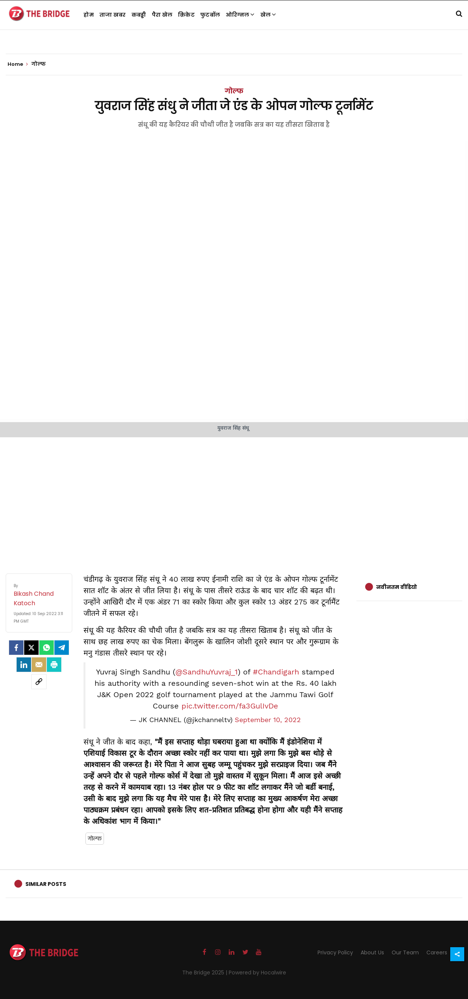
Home (18, 64)
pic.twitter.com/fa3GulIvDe (229, 705)
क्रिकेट (186, 15)
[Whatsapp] (46, 647)
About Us (372, 952)
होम (89, 15)
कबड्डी (139, 15)
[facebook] (16, 647)
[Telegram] (61, 647)
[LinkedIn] (23, 664)
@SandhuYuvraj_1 (206, 671)
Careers (436, 952)
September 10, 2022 (268, 720)
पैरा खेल (162, 15)
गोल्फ (234, 91)
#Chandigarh (276, 671)
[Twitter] (31, 647)
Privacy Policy (335, 952)
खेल (268, 15)
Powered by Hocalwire (257, 972)
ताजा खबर (112, 15)
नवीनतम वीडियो (396, 587)
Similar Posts (45, 884)
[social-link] (38, 681)
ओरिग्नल (240, 15)
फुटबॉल (210, 15)
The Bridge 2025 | (205, 972)
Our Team (405, 952)
